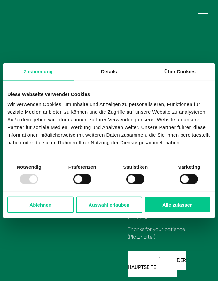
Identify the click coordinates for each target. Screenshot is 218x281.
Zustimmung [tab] (38, 71)
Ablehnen (40, 205)
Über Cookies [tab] (180, 71)
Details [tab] (109, 71)
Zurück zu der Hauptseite (157, 263)
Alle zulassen (177, 205)
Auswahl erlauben (109, 205)
